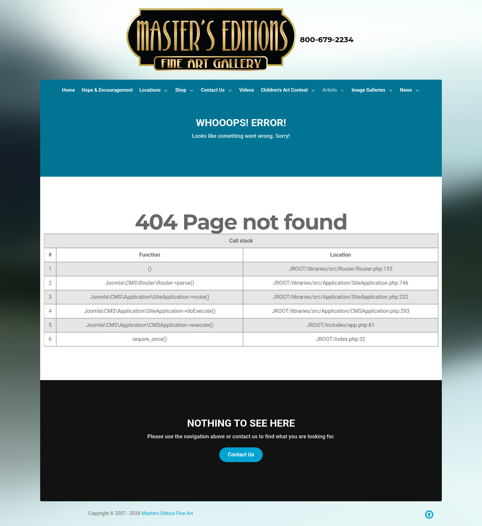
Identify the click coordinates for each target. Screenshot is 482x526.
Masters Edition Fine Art (167, 513)
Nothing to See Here (241, 423)
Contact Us (241, 454)
